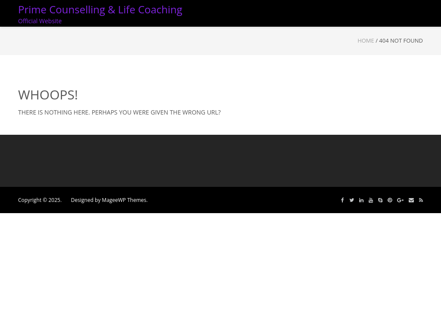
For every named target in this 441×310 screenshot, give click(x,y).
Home (365, 40)
